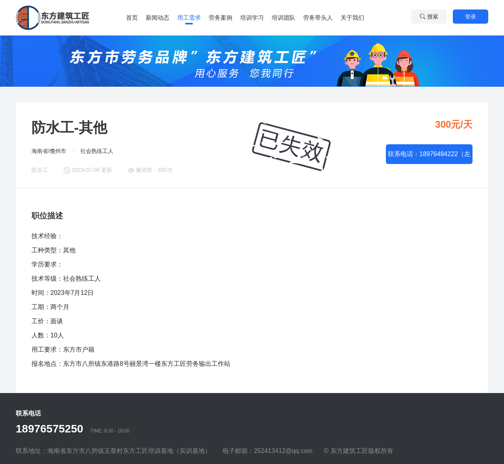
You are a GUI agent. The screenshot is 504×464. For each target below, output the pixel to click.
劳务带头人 (318, 17)
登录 (470, 16)
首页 (132, 17)
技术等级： (47, 278)
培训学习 (252, 17)
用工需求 (189, 17)
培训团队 (283, 17)
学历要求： (47, 264)
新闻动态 (157, 17)
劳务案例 (220, 17)
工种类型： (47, 250)
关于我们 (352, 17)
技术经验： (47, 236)
